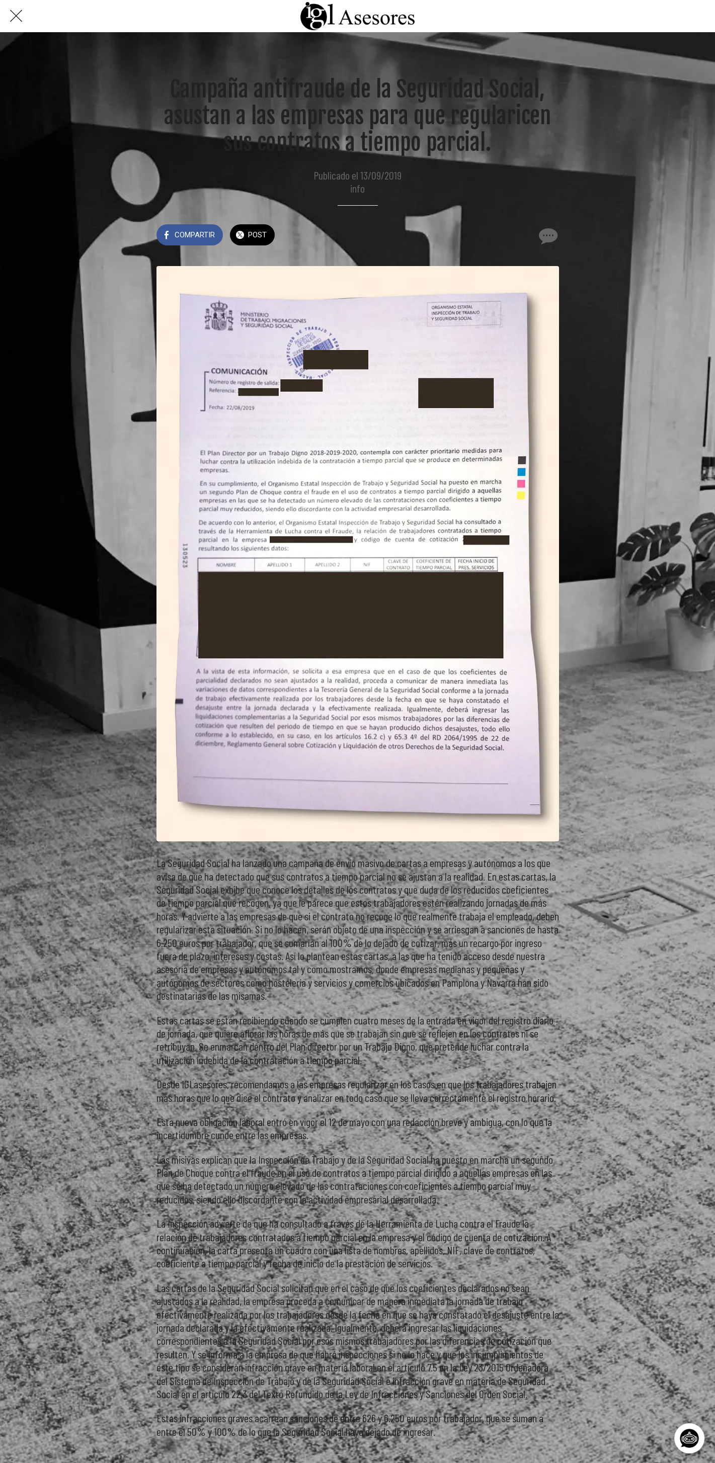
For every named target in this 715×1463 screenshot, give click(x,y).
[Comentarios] (547, 236)
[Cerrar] (16, 16)
